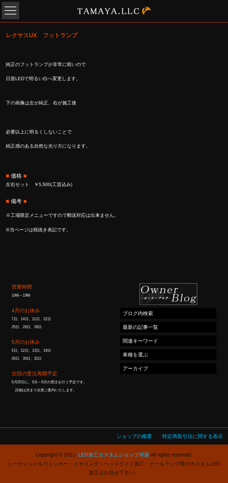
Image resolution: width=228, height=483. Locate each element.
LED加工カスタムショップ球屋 (113, 455)
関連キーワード (140, 341)
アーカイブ (135, 368)
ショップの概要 (134, 436)
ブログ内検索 (138, 313)
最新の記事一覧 (140, 327)
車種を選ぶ (135, 355)
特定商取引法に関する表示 (192, 436)
